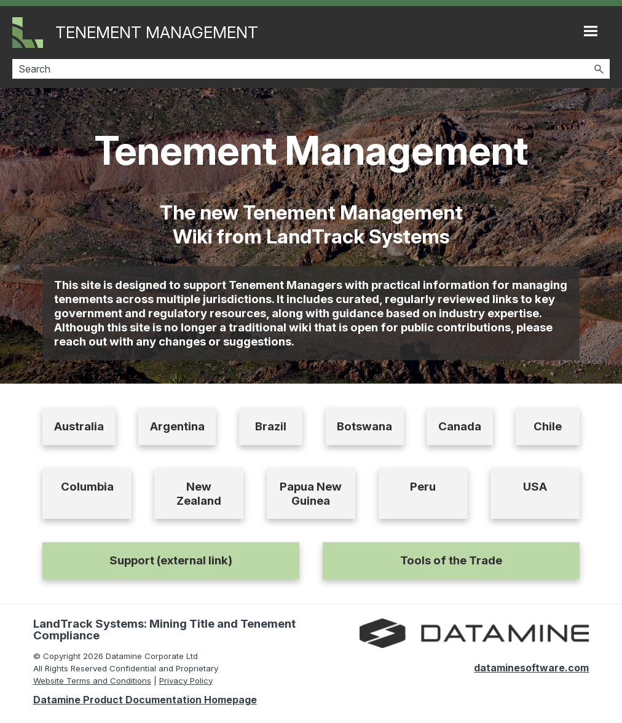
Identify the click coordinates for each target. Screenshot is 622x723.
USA (535, 487)
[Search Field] (311, 69)
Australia (79, 426)
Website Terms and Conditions (92, 680)
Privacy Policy (186, 680)
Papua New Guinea (311, 494)
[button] (599, 69)
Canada (459, 426)
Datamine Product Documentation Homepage (145, 699)
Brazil (270, 426)
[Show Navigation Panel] (590, 30)
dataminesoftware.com (531, 668)
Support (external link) (170, 560)
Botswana (364, 426)
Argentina (177, 426)
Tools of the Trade (451, 560)
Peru (423, 487)
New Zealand (198, 494)
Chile (547, 426)
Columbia (87, 487)
